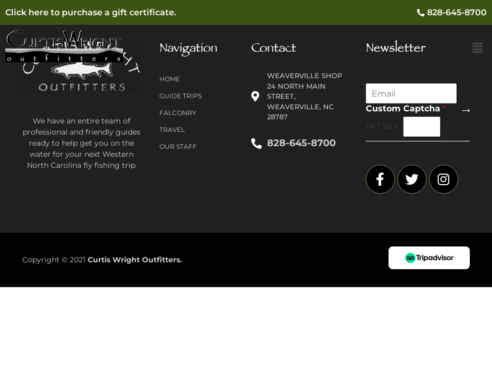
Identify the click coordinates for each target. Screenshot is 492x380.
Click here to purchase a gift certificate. (90, 12)
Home (169, 79)
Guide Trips (180, 96)
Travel (172, 130)
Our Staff (178, 146)
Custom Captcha (406, 108)
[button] (478, 49)
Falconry (177, 113)
